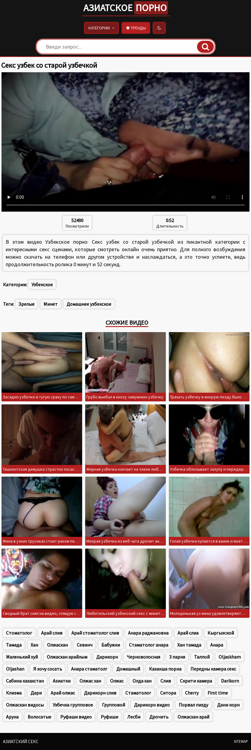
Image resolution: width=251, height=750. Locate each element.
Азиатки (61, 681)
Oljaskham (230, 657)
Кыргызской (221, 633)
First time (218, 693)
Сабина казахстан (25, 681)
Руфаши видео (76, 717)
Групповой (113, 705)
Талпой (202, 657)
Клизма (14, 693)
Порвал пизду (193, 705)
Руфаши (109, 717)
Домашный (128, 669)
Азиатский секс (20, 741)
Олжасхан (57, 645)
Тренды (136, 28)
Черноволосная (143, 657)
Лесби (133, 717)
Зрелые (26, 304)
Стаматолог (138, 693)
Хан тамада (189, 645)
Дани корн (228, 705)
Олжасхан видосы (25, 705)
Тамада (14, 645)
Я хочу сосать (47, 669)
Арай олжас (63, 693)
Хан (34, 645)
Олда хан (142, 681)
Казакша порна (165, 669)
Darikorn (230, 681)
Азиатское (125, 7)
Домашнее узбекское (89, 304)
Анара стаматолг (89, 669)
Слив (165, 681)
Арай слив (51, 633)
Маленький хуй (22, 657)
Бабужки (110, 645)
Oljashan (15, 669)
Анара (216, 645)
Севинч (84, 645)
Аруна (12, 717)
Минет (50, 304)
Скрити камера (196, 681)
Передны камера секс (213, 669)
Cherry (192, 693)
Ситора (168, 693)
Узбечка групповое (73, 705)
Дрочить (159, 717)
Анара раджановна (148, 633)
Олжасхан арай (193, 717)
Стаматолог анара (148, 645)
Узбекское (42, 284)
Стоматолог (19, 633)
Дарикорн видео (152, 705)
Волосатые (39, 717)
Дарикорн (107, 657)
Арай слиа (188, 633)
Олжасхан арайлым (67, 657)
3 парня (177, 657)
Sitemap (241, 741)
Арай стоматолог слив (95, 633)
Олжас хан (90, 681)
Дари (36, 693)
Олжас (117, 681)
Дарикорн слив (100, 693)
